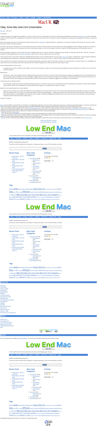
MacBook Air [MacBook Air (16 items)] (52, 192)
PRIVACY (3, 117)
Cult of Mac (3, 287)
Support (40, 17)
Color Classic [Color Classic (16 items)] (48, 189)
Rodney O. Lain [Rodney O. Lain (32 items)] (25, 199)
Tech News (32, 180)
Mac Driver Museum (5, 306)
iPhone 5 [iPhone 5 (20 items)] (36, 192)
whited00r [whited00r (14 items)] (47, 199)
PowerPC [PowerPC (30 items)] (12, 199)
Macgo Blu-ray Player (5, 324)
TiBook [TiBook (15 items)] (39, 199)
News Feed (44, 138)
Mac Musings (36, 160)
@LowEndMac (47, 17)
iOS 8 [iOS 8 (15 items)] (19, 192)
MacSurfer (3, 285)
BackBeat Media (22, 338)
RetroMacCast (4, 298)
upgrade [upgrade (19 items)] (43, 199)
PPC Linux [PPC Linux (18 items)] (17, 199)
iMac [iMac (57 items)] (11, 192)
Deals (8, 17)
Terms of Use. (88, 117)
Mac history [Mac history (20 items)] (57, 192)
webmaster (16, 112)
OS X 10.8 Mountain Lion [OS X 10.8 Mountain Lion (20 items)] (48, 197)
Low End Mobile (34, 182)
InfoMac (2, 293)
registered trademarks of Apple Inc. (79, 109)
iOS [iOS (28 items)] (17, 192)
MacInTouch (3, 290)
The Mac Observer (5, 295)
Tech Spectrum (36, 163)
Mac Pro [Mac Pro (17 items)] (11, 197)
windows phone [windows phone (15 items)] (56, 199)
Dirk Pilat (2, 31)
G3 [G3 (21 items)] (55, 189)
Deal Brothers (4, 301)
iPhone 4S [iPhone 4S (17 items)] (32, 192)
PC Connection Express (6, 322)
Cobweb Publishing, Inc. (35, 108)
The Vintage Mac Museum (7, 300)
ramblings (42, 42)
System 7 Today (4, 311)
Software (33, 17)
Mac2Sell (2, 304)
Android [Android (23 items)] (11, 189)
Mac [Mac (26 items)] (43, 192)
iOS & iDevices (36, 172)
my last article (65, 56)
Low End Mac (33, 158)
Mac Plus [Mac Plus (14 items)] (59, 194)
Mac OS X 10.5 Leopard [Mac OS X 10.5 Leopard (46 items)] (49, 195)
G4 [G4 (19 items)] (56, 189)
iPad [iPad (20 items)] (21, 192)
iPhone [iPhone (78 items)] (26, 191)
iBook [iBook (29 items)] (59, 189)
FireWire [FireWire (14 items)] (52, 189)
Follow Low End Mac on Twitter (48, 120)
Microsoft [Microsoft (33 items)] (16, 197)
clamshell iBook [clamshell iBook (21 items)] (28, 189)
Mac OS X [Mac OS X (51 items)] (20, 194)
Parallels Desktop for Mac (7, 325)
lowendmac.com (82, 36)
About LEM (39, 101)
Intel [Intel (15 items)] (14, 192)
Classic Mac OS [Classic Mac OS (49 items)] (39, 189)
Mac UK (2, 105)
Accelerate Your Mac (5, 296)
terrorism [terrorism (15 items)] (36, 199)
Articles (21, 17)
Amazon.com (3, 319)
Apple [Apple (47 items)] (16, 189)
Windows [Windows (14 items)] (51, 199)
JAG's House (3, 307)
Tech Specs (14, 17)
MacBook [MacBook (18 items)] (47, 192)
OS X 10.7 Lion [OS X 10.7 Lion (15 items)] (39, 197)
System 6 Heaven (4, 309)
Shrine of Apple (4, 288)
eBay (1, 327)
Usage (50, 101)
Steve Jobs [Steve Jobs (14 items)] (32, 199)
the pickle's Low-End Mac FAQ (8, 312)
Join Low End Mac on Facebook (48, 122)
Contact (58, 101)
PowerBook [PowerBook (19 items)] (56, 197)
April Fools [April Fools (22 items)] (21, 189)
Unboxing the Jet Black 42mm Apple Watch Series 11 (18, 170)
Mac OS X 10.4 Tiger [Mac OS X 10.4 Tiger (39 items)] (32, 195)
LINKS (2, 113)
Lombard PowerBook (25, 54)
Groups (27, 17)
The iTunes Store (4, 321)
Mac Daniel (35, 171)
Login (59, 138)
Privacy (54, 101)
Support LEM (52, 138)
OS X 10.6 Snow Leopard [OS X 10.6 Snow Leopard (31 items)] (28, 197)
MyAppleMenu (4, 292)
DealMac (2, 303)
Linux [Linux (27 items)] (40, 192)
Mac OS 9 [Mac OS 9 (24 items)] (13, 195)
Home (3, 17)
